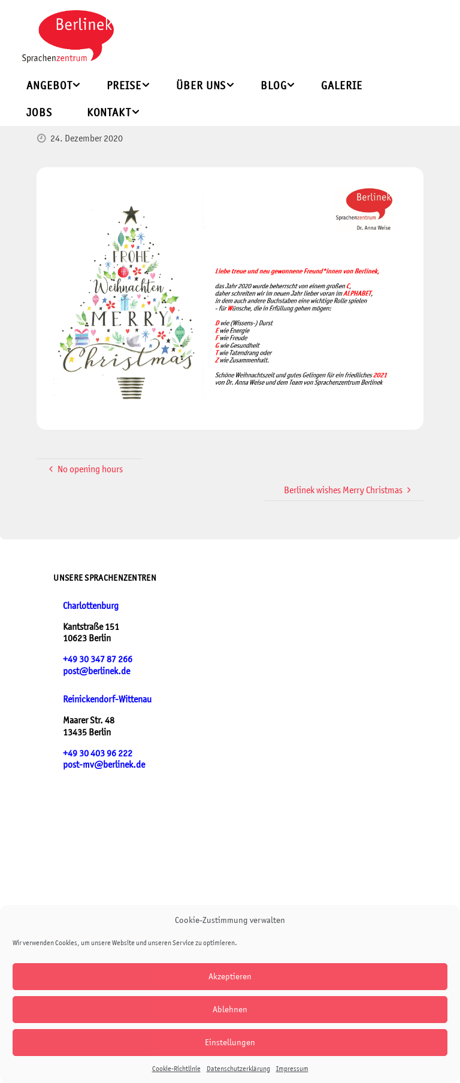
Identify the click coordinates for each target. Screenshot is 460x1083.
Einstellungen (230, 1042)
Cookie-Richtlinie (176, 1068)
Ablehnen (230, 1009)
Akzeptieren (230, 976)
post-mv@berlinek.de (104, 764)
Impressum (292, 1068)
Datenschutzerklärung (238, 1068)
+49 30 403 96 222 (97, 753)
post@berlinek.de (96, 671)
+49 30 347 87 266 (97, 659)
